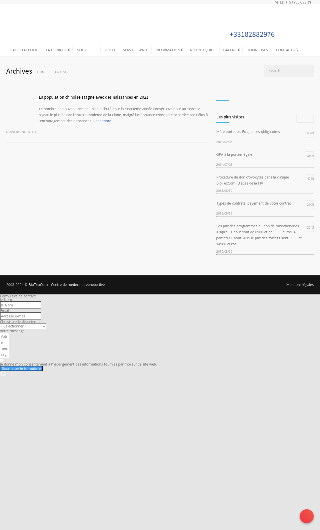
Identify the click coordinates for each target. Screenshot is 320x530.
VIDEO (109, 50)
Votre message (12, 330)
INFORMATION (167, 50)
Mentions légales (300, 284)
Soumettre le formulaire (21, 368)
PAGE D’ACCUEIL (24, 50)
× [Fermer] (3, 373)
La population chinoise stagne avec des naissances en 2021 (93, 97)
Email (4, 310)
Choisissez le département (21, 321)
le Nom (6, 299)
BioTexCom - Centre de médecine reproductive (66, 284)
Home (41, 72)
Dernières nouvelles (22, 132)
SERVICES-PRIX (135, 50)
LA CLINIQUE (56, 50)
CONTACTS (285, 50)
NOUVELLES (86, 50)
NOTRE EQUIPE (202, 50)
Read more (102, 120)
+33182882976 (251, 34)
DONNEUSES (257, 50)
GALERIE (230, 50)
